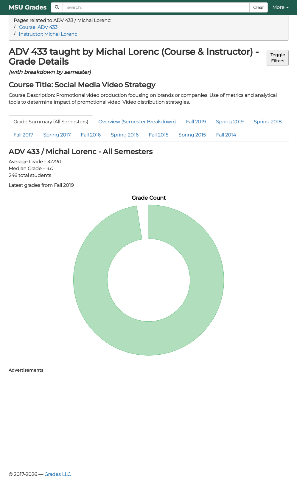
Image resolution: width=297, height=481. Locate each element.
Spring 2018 (268, 122)
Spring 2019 (230, 122)
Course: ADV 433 (38, 27)
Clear (258, 7)
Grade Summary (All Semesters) (50, 122)
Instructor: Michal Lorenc (48, 34)
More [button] (280, 7)
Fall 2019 (196, 122)
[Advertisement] (149, 417)
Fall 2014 (226, 135)
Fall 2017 (23, 135)
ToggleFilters (277, 57)
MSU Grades (27, 7)
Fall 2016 (91, 135)
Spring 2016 (125, 135)
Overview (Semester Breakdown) (137, 122)
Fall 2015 (158, 135)
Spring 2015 (192, 135)
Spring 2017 (57, 135)
